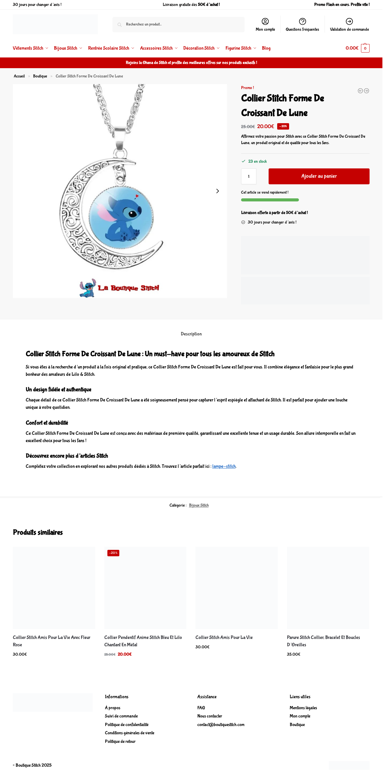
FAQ (201, 708)
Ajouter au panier (319, 176)
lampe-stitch (224, 466)
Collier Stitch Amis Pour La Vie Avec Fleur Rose (51, 641)
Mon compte (265, 24)
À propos (112, 708)
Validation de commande (349, 24)
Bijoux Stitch (199, 505)
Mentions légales (303, 708)
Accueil (19, 76)
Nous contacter (209, 716)
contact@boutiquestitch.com (220, 724)
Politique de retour (120, 741)
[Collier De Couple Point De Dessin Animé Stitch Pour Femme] (366, 91)
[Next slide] (217, 191)
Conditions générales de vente (129, 733)
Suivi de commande (121, 716)
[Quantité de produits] (248, 176)
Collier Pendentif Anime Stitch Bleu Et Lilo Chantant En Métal (143, 641)
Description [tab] (191, 334)
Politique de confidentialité (126, 724)
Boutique (40, 76)
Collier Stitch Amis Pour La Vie (224, 637)
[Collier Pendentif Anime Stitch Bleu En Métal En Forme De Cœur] (360, 91)
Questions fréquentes (302, 24)
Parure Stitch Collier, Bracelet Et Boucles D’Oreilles (323, 641)
